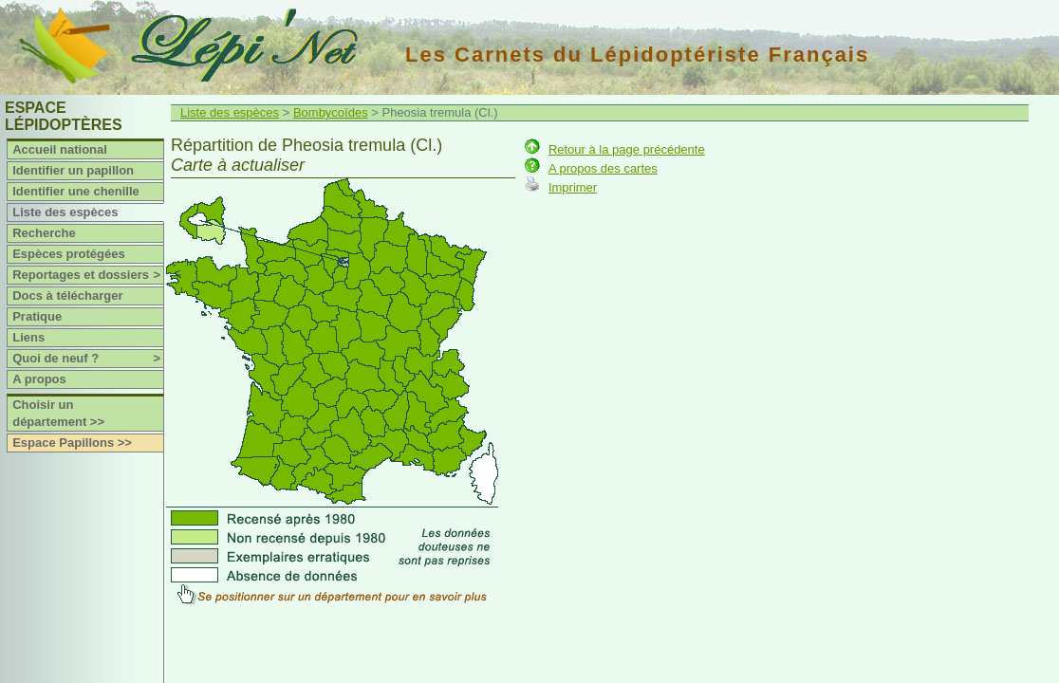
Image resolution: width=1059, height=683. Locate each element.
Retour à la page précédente (626, 149)
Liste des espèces (65, 212)
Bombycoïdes (330, 112)
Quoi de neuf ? (87, 358)
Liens (28, 337)
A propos (39, 379)
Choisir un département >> (58, 413)
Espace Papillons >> (72, 442)
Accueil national (59, 149)
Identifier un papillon (73, 170)
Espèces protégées (68, 254)
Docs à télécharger (67, 295)
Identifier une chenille (75, 191)
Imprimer (572, 187)
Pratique (37, 316)
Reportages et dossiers (87, 275)
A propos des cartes (603, 168)
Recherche (43, 233)
